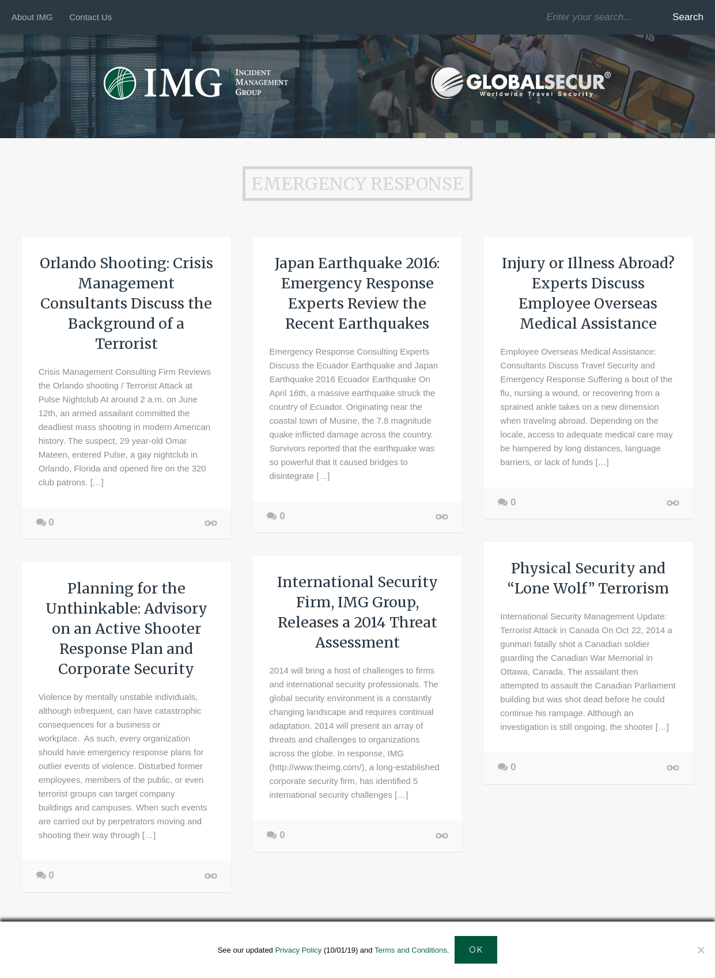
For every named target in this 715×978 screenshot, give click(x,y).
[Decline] (700, 950)
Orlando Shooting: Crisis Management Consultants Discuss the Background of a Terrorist (126, 303)
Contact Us (90, 17)
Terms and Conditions (410, 950)
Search (687, 17)
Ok (476, 950)
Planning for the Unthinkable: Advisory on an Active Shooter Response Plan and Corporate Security (126, 628)
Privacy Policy (298, 950)
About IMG (32, 17)
